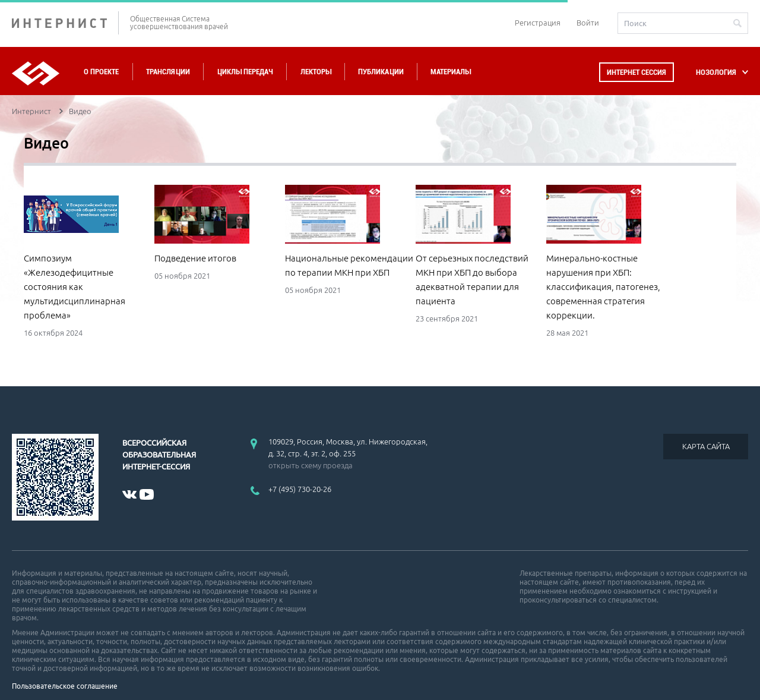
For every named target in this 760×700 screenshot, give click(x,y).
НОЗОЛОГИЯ (716, 72)
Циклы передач (245, 71)
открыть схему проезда (310, 465)
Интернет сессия (636, 72)
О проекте (101, 71)
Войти (588, 22)
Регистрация (537, 22)
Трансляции (168, 71)
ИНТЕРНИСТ (65, 22)
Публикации (381, 71)
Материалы (450, 71)
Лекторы (315, 71)
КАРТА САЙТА (706, 446)
